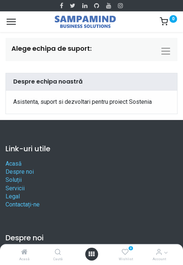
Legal (13, 196)
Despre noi (20, 171)
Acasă (14, 163)
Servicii (15, 188)
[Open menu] (91, 254)
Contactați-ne (23, 204)
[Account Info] (158, 252)
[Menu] (11, 21)
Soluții (14, 179)
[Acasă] (24, 252)
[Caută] (57, 252)
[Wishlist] (125, 252)
